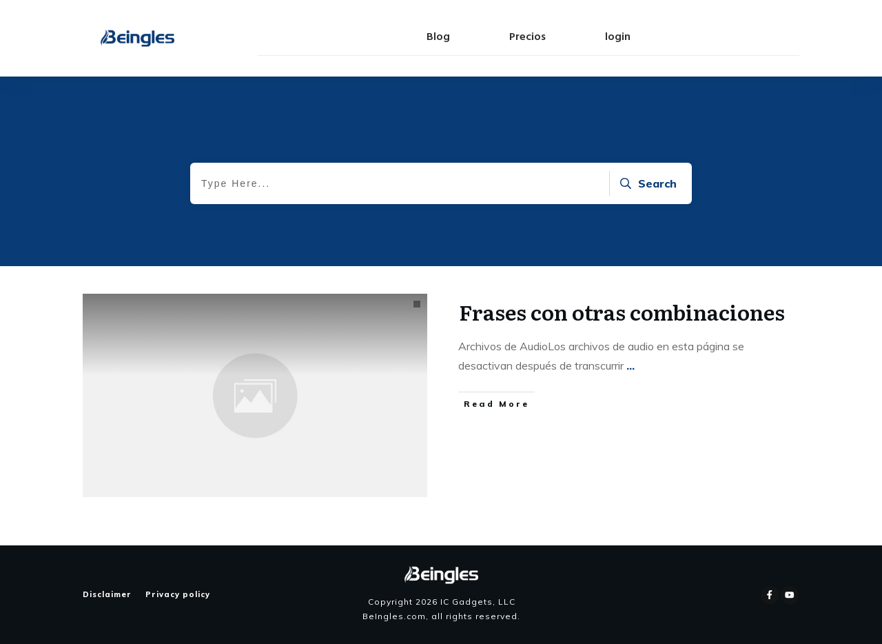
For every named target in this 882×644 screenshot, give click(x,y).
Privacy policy (177, 594)
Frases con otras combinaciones (622, 311)
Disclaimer (107, 594)
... (630, 365)
